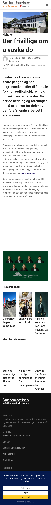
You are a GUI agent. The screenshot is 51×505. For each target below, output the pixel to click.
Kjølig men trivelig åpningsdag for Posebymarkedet (28, 378)
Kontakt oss (8, 460)
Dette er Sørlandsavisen (14, 448)
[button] (47, 5)
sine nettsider (28, 173)
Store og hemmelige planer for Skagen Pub (9, 378)
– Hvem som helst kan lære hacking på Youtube (41, 326)
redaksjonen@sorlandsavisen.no (18, 435)
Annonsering (9, 454)
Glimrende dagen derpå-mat (9, 322)
